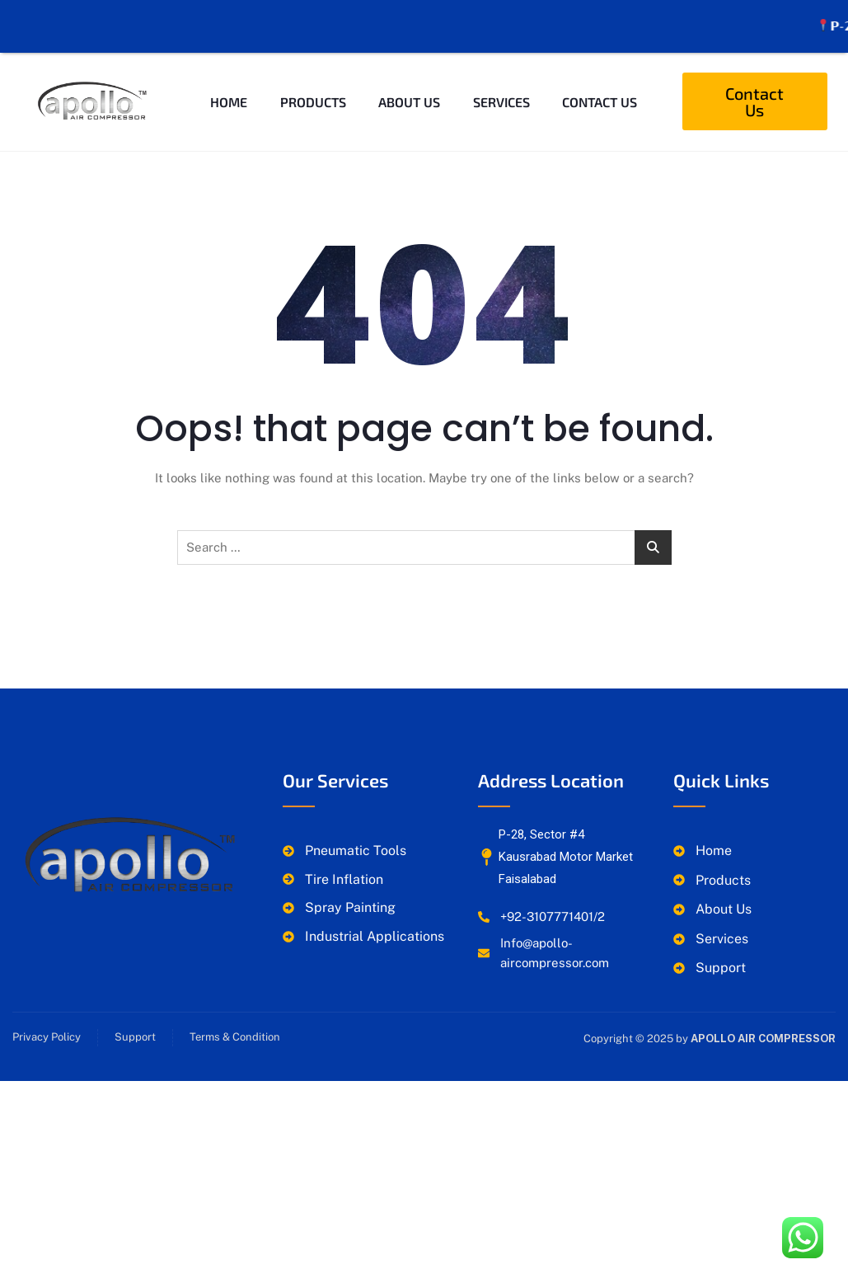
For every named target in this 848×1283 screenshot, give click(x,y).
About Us (409, 81)
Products (312, 81)
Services (501, 81)
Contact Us (600, 81)
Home (228, 81)
